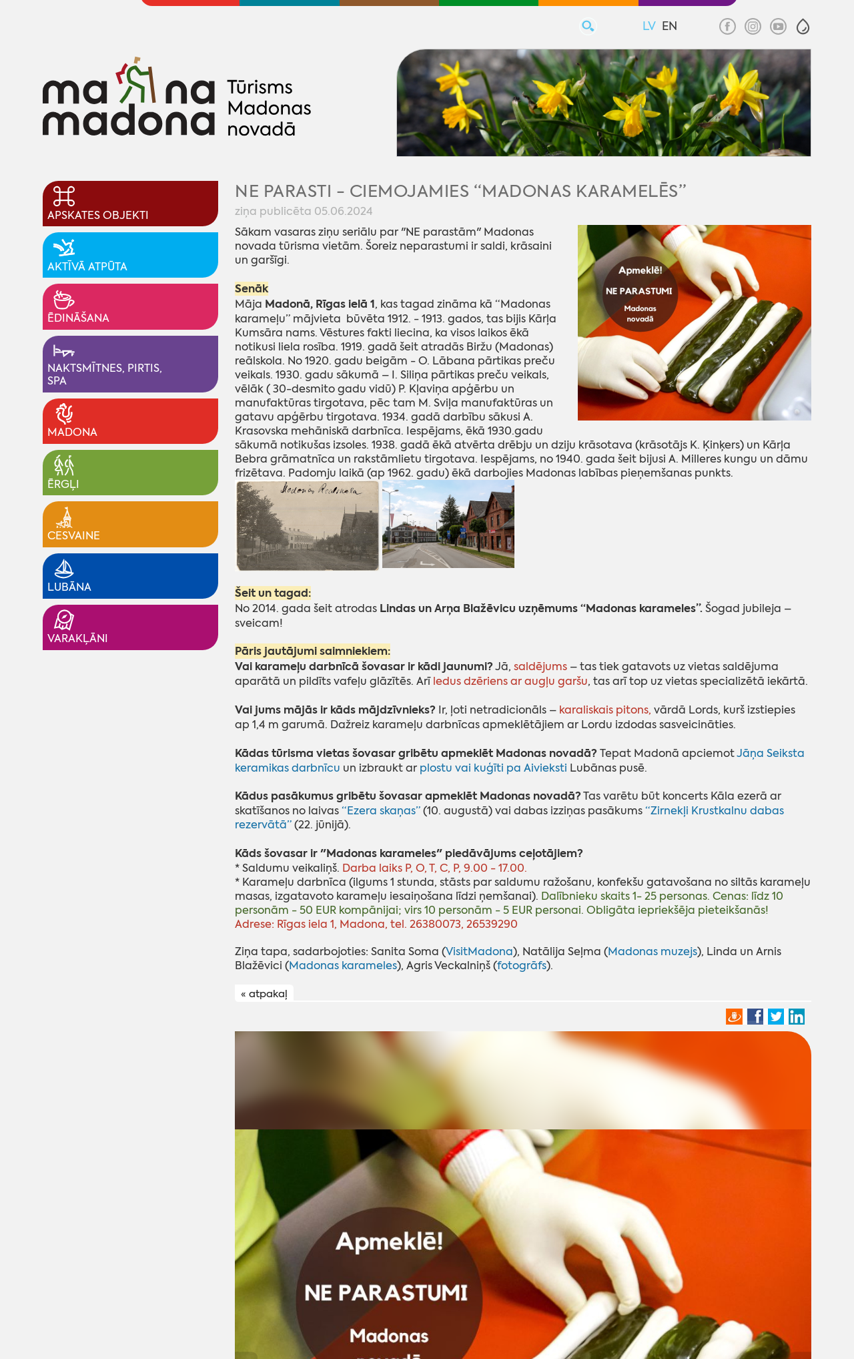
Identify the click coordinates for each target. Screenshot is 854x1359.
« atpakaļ (264, 994)
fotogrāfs (521, 966)
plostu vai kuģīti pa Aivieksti (495, 768)
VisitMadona (479, 951)
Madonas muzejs (652, 951)
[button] (803, 26)
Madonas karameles (343, 966)
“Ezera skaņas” (381, 811)
